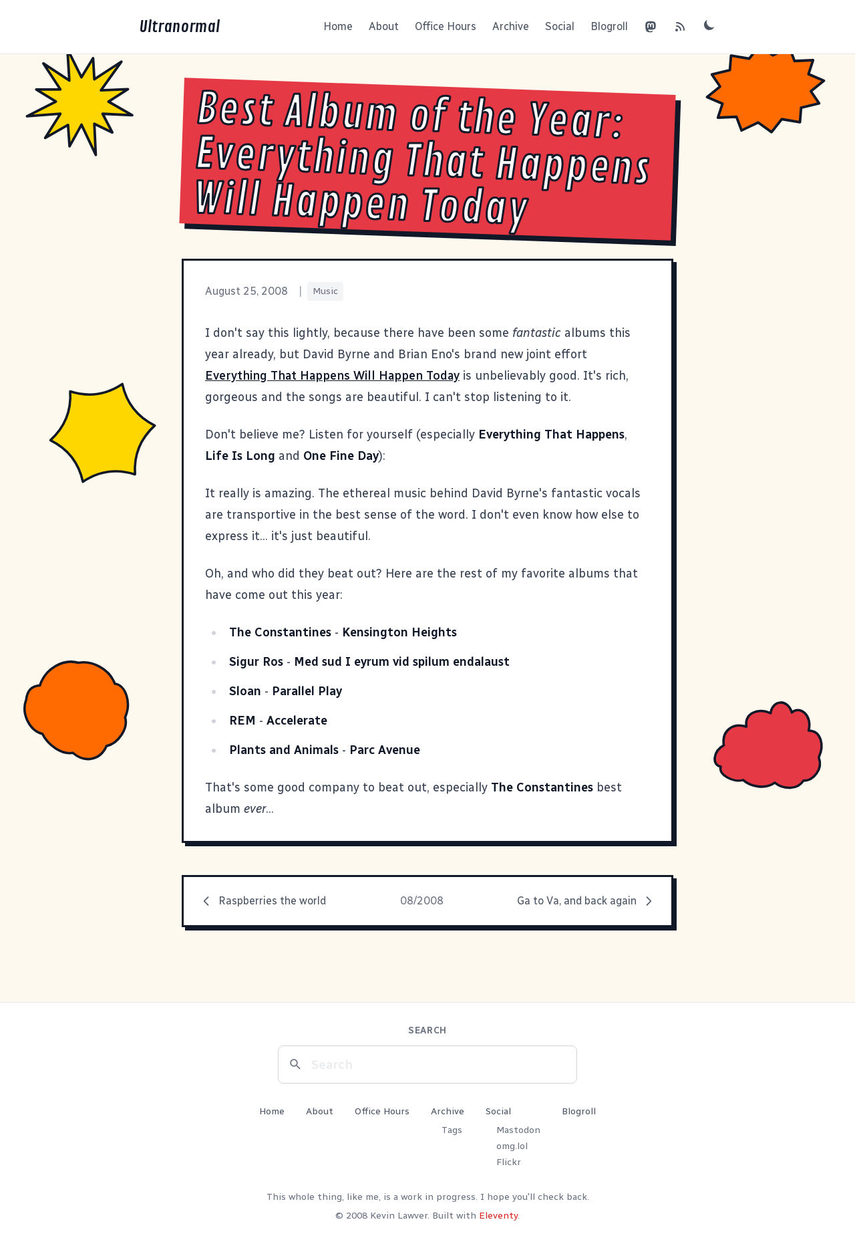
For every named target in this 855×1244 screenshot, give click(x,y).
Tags (452, 1130)
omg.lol (512, 1146)
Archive (510, 26)
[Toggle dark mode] (709, 24)
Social (559, 26)
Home (338, 26)
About (384, 26)
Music (325, 291)
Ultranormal (179, 27)
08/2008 (422, 900)
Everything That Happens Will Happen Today (332, 375)
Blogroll (609, 26)
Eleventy (498, 1215)
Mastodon (518, 1130)
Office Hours (445, 26)
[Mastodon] (650, 26)
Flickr (508, 1162)
